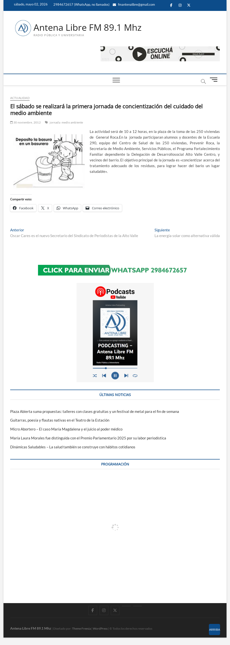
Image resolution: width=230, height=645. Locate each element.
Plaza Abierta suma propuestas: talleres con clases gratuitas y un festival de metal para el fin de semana (94, 411)
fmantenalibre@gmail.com (134, 4)
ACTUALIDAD (20, 98)
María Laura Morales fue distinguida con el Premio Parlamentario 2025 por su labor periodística (88, 438)
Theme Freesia (81, 628)
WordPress (100, 628)
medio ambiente (72, 122)
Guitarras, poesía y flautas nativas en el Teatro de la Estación (59, 420)
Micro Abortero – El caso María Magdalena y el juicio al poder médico (66, 429)
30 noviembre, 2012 (25, 122)
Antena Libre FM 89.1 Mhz (88, 27)
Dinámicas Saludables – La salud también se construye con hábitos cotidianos (72, 447)
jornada (55, 122)
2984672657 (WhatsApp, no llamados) (81, 4)
